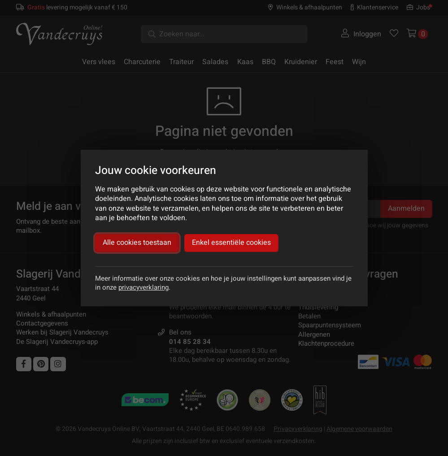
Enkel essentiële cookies (231, 242)
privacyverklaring (143, 287)
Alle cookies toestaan (137, 242)
